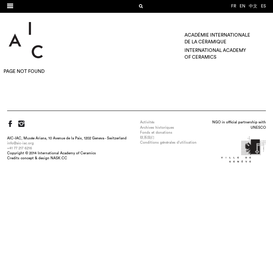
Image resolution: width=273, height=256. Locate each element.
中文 (253, 6)
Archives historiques (157, 127)
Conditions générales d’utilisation (168, 142)
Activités (147, 122)
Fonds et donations (156, 132)
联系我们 (147, 137)
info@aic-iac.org (20, 143)
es (263, 6)
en (242, 6)
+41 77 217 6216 (19, 148)
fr (233, 6)
